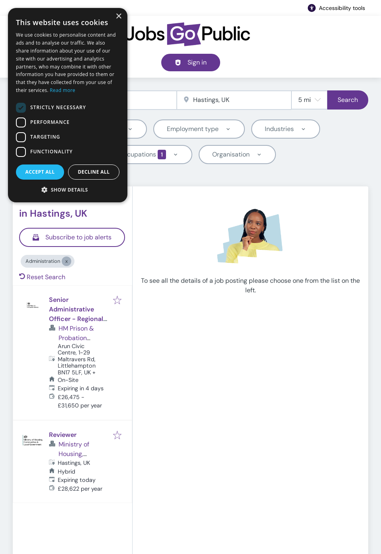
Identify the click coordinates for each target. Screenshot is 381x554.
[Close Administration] (66, 261)
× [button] (118, 17)
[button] (67, 189)
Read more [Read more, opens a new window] (62, 90)
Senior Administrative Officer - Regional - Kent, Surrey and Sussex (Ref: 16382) (78, 319)
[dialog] (67, 105)
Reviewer (62, 435)
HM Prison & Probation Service (76, 338)
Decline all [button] (94, 171)
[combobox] (234, 100)
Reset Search (42, 277)
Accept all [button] (40, 171)
